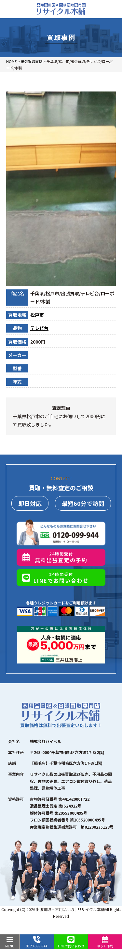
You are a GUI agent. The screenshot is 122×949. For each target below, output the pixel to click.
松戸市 (37, 314)
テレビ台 (39, 328)
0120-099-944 (37, 942)
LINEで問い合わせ (71, 942)
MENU (10, 942)
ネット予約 (105, 942)
